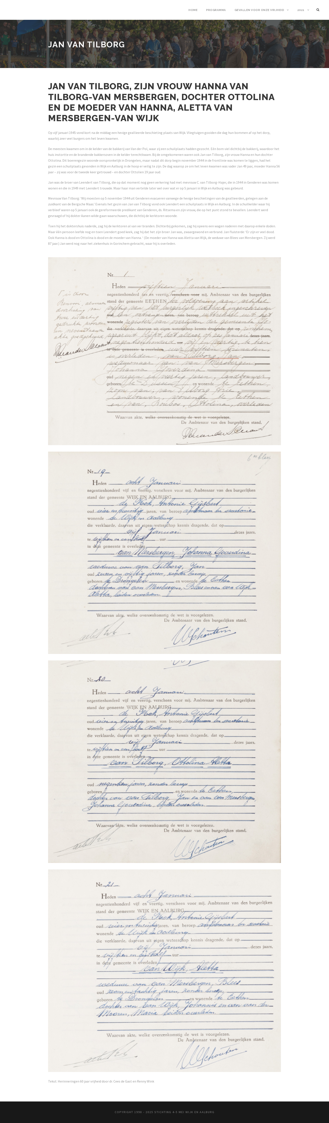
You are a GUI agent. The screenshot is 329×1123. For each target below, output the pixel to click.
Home (192, 10)
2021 (300, 10)
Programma (216, 10)
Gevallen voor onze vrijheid (259, 10)
